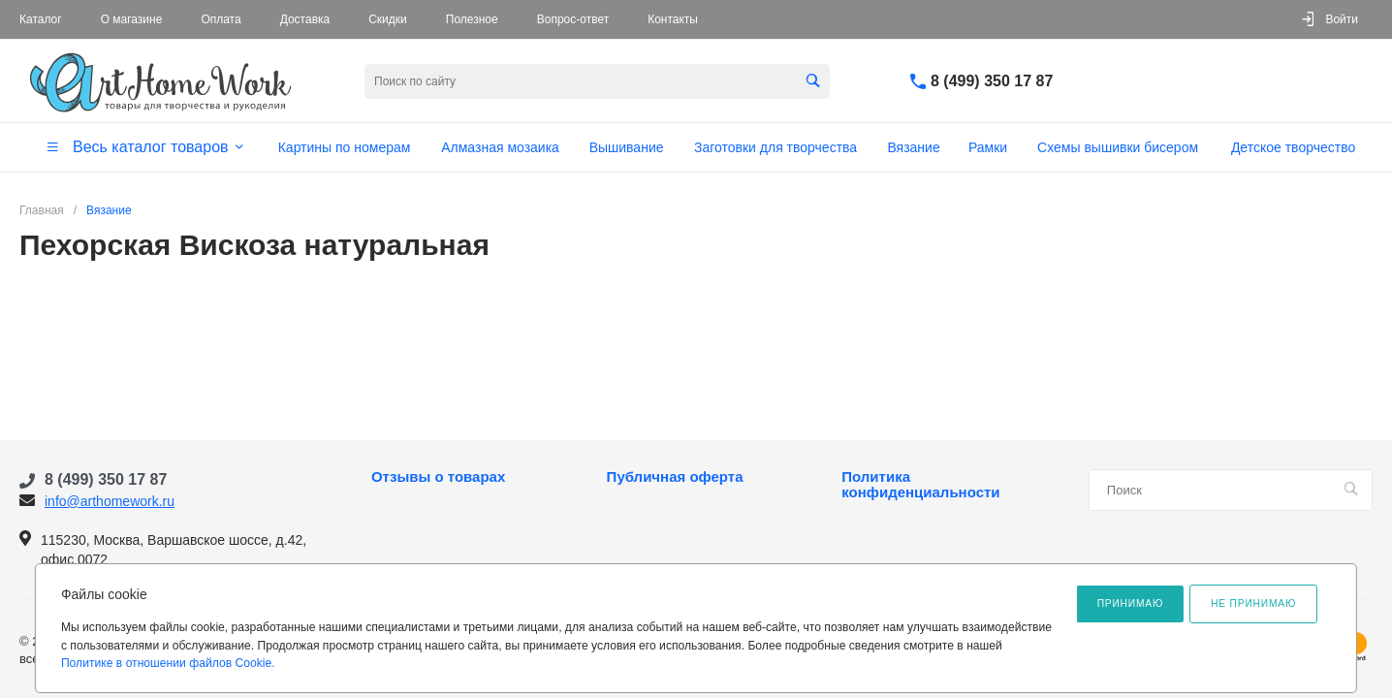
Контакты (673, 19)
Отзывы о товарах (438, 477)
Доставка (305, 19)
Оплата (220, 19)
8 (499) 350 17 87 (992, 81)
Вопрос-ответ (573, 19)
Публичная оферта (675, 477)
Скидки (387, 19)
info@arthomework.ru (109, 501)
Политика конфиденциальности (920, 484)
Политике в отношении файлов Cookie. (168, 663)
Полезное (472, 19)
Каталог (40, 19)
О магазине (132, 19)
